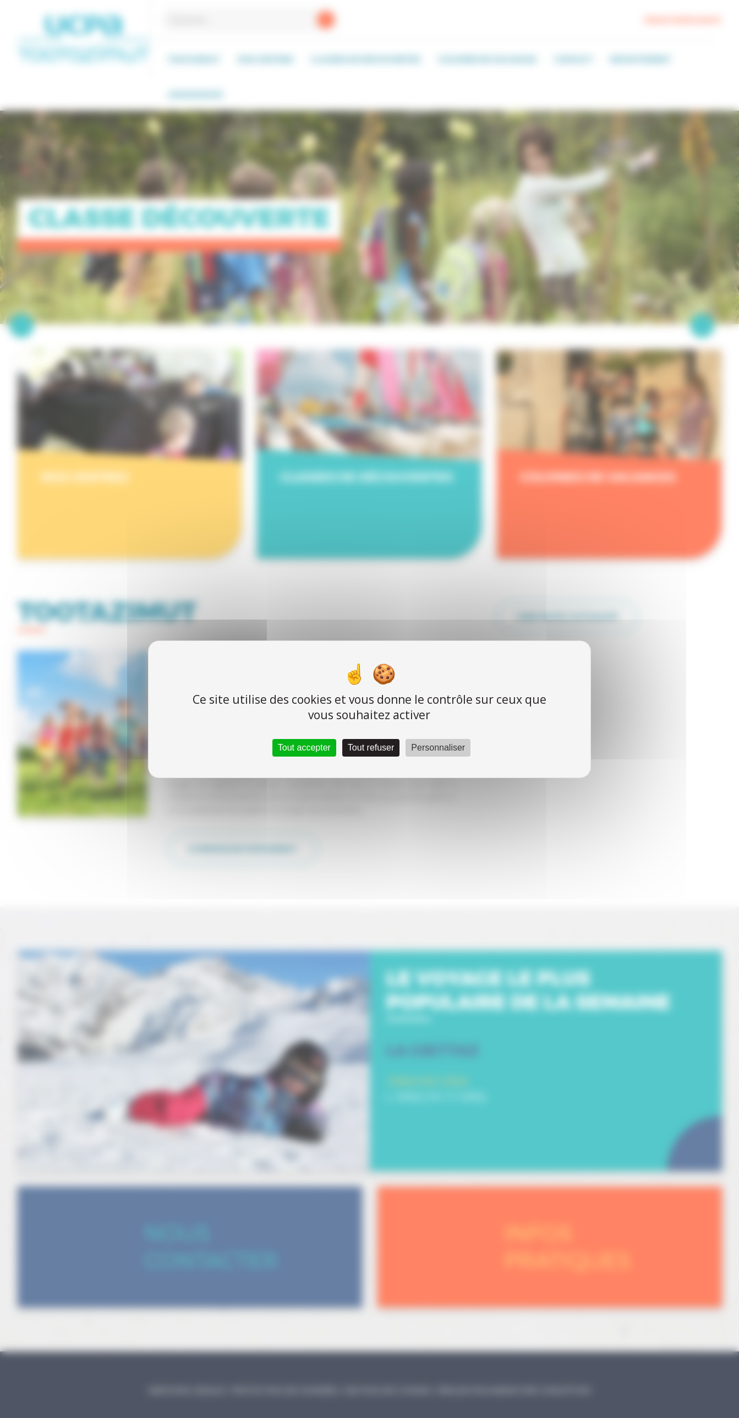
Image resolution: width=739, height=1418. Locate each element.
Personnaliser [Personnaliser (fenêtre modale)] (438, 747)
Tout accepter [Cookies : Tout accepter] (304, 747)
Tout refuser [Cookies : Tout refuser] (371, 747)
